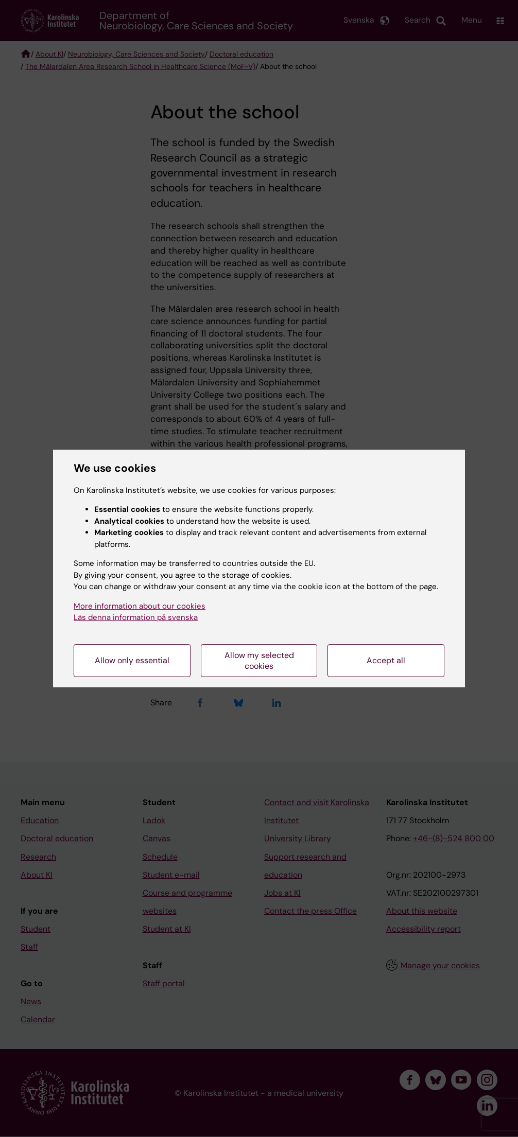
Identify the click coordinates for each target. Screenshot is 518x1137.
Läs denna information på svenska (136, 617)
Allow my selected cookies (259, 660)
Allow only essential (132, 660)
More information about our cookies (139, 606)
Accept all (386, 660)
